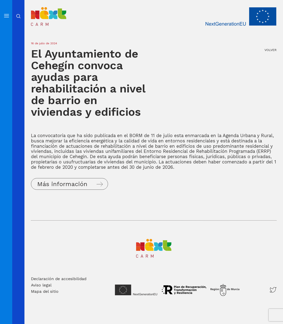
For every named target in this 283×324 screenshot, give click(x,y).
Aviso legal (41, 285)
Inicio (37, 9)
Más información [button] (62, 184)
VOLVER (270, 50)
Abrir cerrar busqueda (18, 16)
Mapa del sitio (44, 291)
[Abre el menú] (6, 16)
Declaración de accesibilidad (58, 278)
